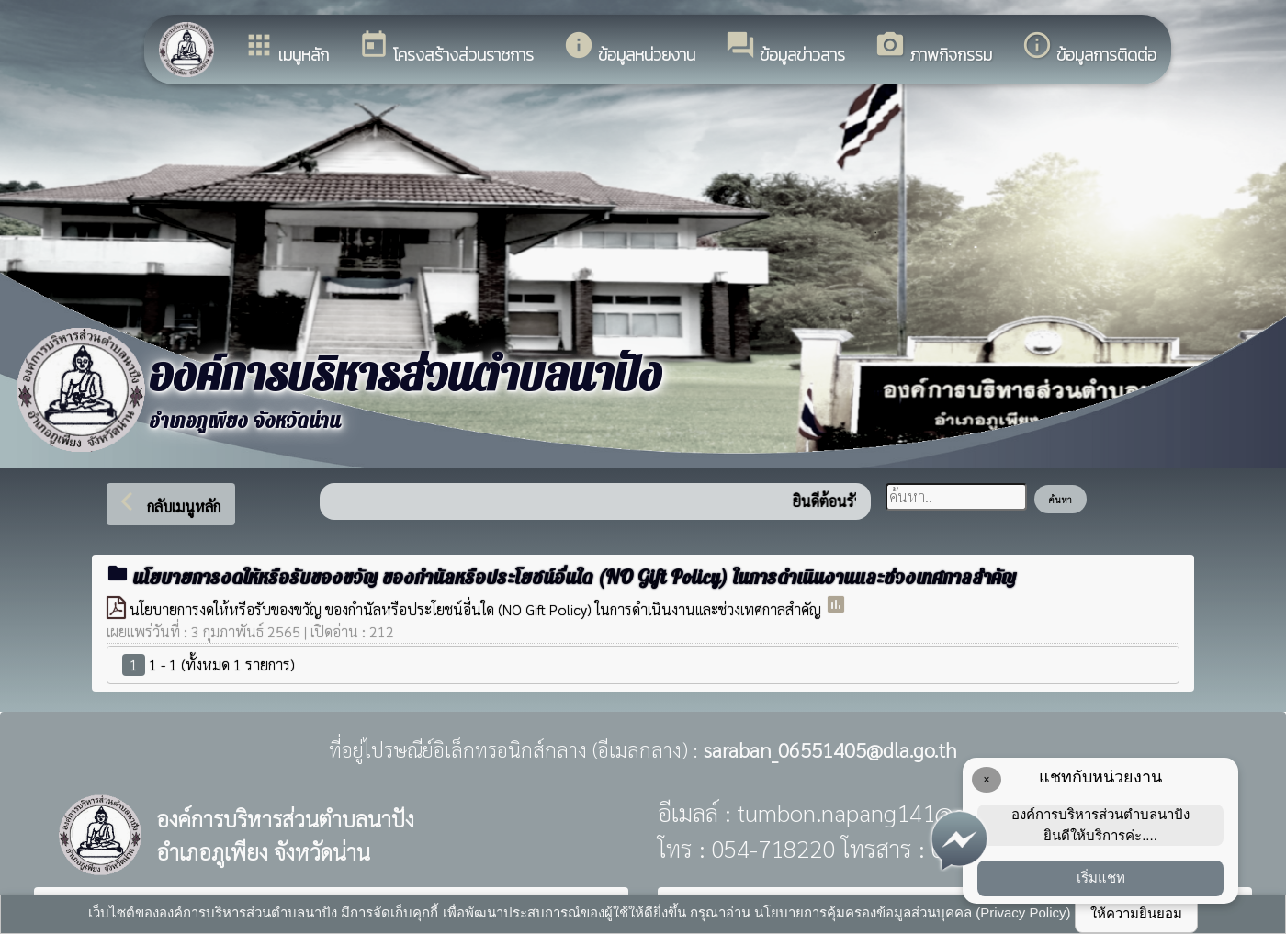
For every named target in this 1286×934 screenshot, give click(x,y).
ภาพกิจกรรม (933, 48)
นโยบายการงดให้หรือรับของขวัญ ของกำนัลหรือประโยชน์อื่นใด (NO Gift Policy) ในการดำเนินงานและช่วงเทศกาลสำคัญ (477, 609)
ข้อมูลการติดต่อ (1088, 48)
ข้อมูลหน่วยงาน (629, 48)
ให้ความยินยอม (1136, 913)
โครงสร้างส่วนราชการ (446, 48)
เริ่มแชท (1101, 877)
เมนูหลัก (286, 48)
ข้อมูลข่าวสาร (785, 48)
